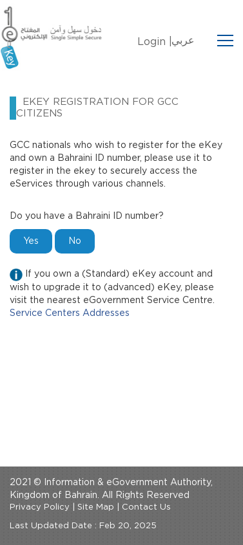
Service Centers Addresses (70, 313)
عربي (183, 40)
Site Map (95, 507)
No (74, 241)
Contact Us (146, 507)
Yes (31, 241)
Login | (154, 42)
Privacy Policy (40, 507)
